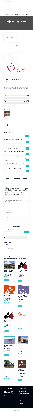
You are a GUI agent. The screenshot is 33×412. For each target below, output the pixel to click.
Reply (27, 148)
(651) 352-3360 (16, 49)
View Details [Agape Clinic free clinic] (20, 328)
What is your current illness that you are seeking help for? (13, 139)
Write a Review (26, 231)
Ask (26, 135)
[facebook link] (4, 395)
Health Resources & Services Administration (22, 392)
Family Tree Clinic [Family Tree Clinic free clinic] (8, 295)
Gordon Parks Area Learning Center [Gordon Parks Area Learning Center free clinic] (8, 271)
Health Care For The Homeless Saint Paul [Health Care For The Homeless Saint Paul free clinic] (9, 369)
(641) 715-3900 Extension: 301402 (16, 14)
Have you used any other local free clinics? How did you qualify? (14, 163)
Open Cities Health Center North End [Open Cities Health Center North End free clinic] (8, 321)
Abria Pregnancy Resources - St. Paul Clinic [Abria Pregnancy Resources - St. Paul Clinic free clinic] (22, 296)
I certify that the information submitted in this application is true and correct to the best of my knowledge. (16, 217)
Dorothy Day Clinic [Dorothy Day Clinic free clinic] (22, 345)
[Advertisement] (16, 8)
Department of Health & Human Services (24, 393)
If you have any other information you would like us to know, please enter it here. (16, 157)
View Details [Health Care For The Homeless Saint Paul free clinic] (6, 378)
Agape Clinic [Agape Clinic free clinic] (21, 320)
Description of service (8, 210)
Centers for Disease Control (22, 388)
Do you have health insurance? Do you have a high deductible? (14, 151)
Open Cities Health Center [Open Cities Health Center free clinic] (22, 271)
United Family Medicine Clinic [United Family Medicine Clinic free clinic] (21, 370)
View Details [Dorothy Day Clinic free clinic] (20, 353)
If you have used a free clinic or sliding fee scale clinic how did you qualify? (16, 145)
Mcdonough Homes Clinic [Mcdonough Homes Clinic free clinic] (9, 346)
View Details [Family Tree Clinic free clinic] (6, 302)
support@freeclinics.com (26, 14)
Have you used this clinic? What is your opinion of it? (12, 168)
